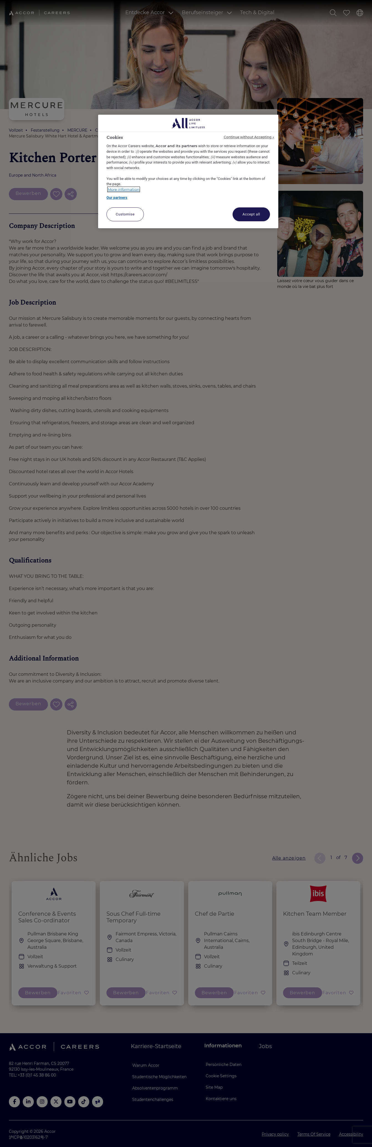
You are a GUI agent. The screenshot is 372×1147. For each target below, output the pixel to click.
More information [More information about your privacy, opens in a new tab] (123, 189)
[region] (188, 171)
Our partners (116, 197)
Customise (125, 214)
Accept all (251, 214)
